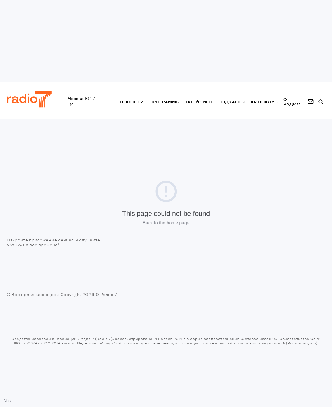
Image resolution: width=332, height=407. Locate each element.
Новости (132, 101)
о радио (291, 102)
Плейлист (199, 101)
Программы (164, 101)
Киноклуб (264, 101)
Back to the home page (166, 222)
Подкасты (232, 101)
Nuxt (8, 400)
